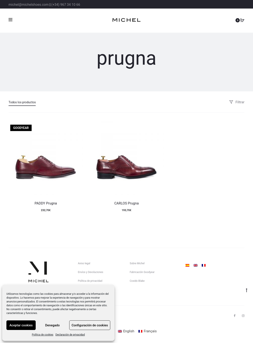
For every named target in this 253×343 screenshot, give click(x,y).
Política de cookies (42, 334)
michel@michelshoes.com (29, 5)
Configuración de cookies (90, 325)
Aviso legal (84, 263)
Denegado (52, 325)
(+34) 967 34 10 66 (65, 5)
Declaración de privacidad (70, 334)
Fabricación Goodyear (142, 272)
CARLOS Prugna (126, 203)
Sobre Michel (137, 263)
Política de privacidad (90, 280)
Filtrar (236, 102)
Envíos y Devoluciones (90, 272)
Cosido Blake (137, 280)
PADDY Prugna (46, 203)
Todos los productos (22, 102)
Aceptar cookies (21, 325)
